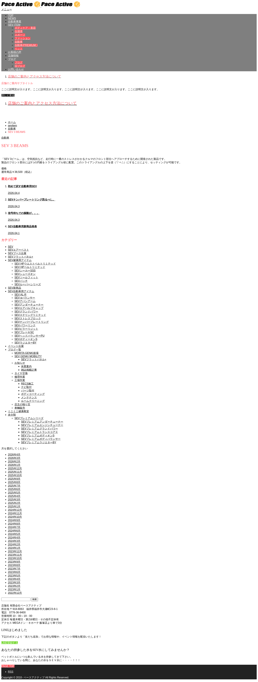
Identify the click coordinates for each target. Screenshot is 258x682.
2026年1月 (14, 465)
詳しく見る (7, 95)
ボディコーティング (33, 394)
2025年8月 (14, 482)
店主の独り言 (22, 404)
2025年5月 (14, 492)
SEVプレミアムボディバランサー (41, 439)
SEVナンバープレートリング (31, 322)
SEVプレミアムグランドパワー (39, 428)
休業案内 (26, 366)
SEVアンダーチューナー (28, 304)
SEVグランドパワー (26, 311)
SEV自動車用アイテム (21, 291)
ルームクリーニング (33, 401)
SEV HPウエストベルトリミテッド (35, 263)
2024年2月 (14, 544)
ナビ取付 (26, 387)
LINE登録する (9, 642)
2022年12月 (15, 592)
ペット (19, 48)
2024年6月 (14, 530)
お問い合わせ (16, 69)
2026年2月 (14, 461)
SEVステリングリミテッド (30, 315)
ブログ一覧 (14, 349)
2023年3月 (14, 582)
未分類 (12, 414)
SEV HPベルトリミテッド (29, 267)
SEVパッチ (21, 281)
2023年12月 (15, 551)
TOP (10, 15)
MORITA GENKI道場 (26, 353)
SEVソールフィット (26, 277)
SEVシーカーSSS (25, 270)
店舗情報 (13, 55)
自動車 (19, 41)
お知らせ (19, 362)
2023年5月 (14, 575)
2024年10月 (15, 516)
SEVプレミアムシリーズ (28, 418)
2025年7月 (14, 485)
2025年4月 (14, 496)
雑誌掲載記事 (29, 369)
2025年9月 (14, 478)
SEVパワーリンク (25, 325)
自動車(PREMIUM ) (26, 45)
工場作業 (19, 380)
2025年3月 (14, 499)
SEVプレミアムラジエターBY (38, 442)
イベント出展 (16, 346)
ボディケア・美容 (25, 28)
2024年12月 (15, 509)
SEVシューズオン (25, 274)
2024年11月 (15, 513)
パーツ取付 (27, 390)
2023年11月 (15, 554)
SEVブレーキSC (24, 332)
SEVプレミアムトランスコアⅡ (39, 432)
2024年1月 (14, 548)
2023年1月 (14, 589)
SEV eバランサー (24, 297)
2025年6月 (14, 489)
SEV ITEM (14, 24)
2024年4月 (14, 537)
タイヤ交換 (21, 373)
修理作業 (19, 376)
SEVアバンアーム (25, 301)
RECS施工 (27, 383)
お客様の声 (14, 52)
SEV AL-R (20, 294)
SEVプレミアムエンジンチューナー (42, 425)
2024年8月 (14, 523)
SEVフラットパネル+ (20, 256)
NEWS (12, 18)
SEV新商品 (14, 287)
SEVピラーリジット (26, 328)
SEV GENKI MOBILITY (28, 356)
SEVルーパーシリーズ (27, 284)
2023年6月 (14, 572)
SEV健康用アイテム (20, 260)
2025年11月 (15, 471)
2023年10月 (15, 558)
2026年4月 (14, 454)
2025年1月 (14, 506)
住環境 (19, 31)
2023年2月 (14, 586)
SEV (10, 246)
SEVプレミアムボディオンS (37, 435)
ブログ (12, 59)
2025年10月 (15, 475)
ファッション (22, 38)
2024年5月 (14, 534)
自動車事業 (14, 21)
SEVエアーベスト (18, 249)
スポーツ (20, 34)
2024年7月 (14, 527)
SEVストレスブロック (27, 318)
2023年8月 (14, 565)
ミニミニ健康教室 (18, 411)
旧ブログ (20, 66)
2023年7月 (14, 568)
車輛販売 (19, 407)
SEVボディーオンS (25, 339)
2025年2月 (14, 503)
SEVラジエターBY (25, 342)
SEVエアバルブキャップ (28, 308)
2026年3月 (14, 458)
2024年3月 (14, 541)
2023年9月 (14, 561)
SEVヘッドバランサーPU (29, 335)
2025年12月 (15, 468)
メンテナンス (29, 397)
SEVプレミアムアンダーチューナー (42, 421)
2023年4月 (14, 579)
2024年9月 (14, 520)
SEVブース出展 (17, 253)
